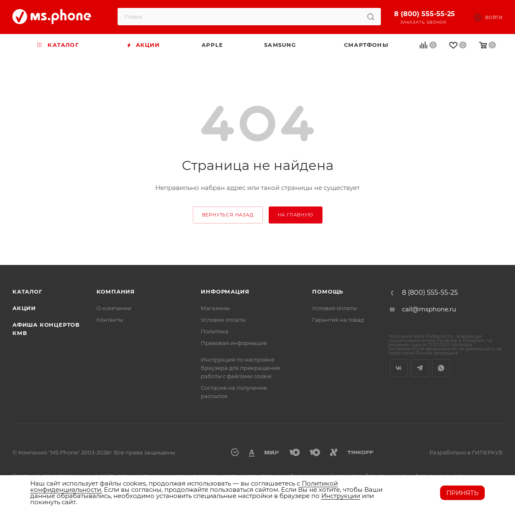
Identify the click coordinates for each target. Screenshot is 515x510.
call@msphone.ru (429, 309)
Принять (462, 493)
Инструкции (340, 496)
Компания (115, 291)
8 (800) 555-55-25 (424, 14)
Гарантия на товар (338, 319)
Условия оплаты (223, 319)
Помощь (327, 291)
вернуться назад (228, 215)
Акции (24, 308)
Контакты (109, 319)
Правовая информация (234, 343)
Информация (225, 291)
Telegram (420, 368)
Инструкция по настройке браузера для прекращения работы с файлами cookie (240, 367)
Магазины (215, 308)
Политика (215, 331)
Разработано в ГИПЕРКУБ (466, 452)
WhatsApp (441, 368)
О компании (113, 308)
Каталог (27, 291)
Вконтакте (399, 368)
